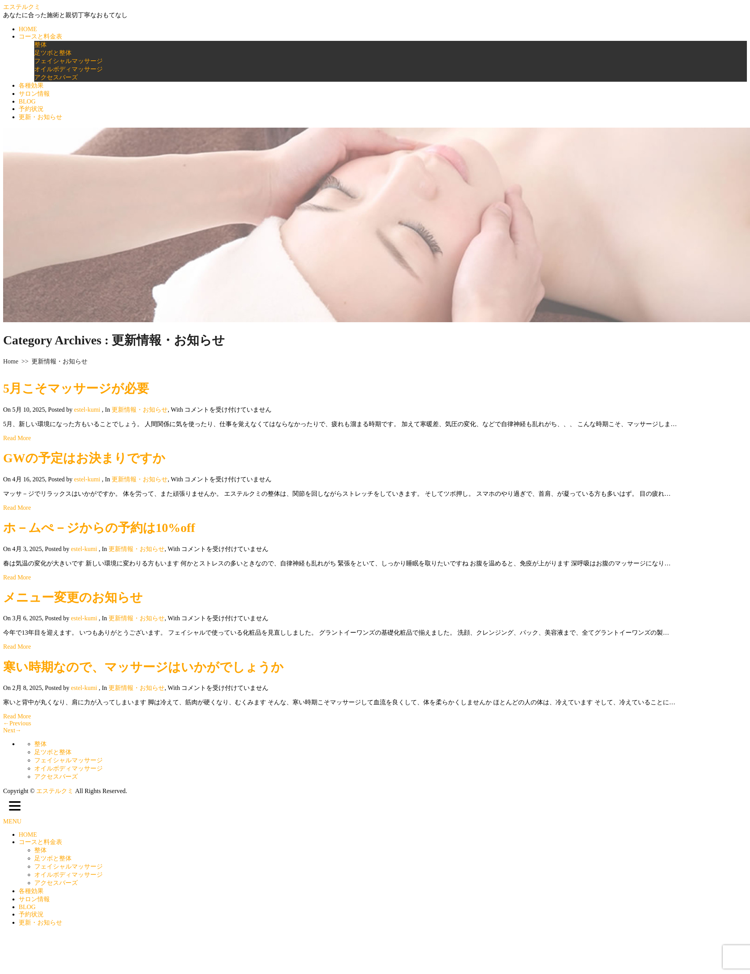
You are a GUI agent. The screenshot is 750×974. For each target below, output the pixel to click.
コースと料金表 (40, 36)
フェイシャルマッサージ (68, 61)
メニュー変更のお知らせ (73, 597)
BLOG (27, 101)
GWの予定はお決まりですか (84, 458)
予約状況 (31, 108)
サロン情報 (34, 93)
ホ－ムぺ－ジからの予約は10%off (99, 528)
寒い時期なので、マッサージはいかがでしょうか (143, 667)
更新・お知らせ (40, 117)
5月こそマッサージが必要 (76, 388)
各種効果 (31, 85)
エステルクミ (21, 7)
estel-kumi (87, 409)
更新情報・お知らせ (140, 409)
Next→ (12, 730)
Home (10, 361)
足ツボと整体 (53, 52)
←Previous (17, 723)
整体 (40, 44)
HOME (28, 29)
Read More (17, 438)
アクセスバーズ (56, 77)
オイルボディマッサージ (68, 69)
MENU (12, 821)
